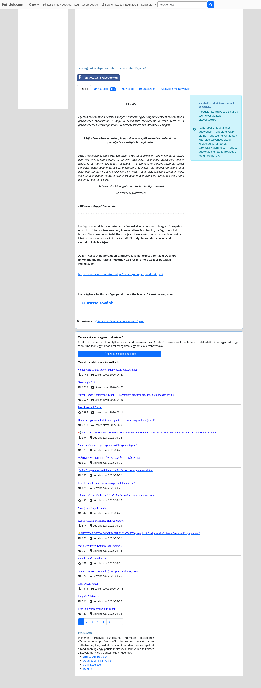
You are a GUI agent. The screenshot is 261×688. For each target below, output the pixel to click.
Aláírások (105, 89)
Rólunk (87, 668)
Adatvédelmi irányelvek (175, 89)
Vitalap (128, 89)
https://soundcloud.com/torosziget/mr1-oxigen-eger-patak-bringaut (120, 274)
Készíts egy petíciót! (57, 4)
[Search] (182, 4)
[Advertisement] (159, 38)
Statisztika (147, 89)
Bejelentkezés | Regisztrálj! (120, 4)
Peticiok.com (12, 4)
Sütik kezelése (92, 664)
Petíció (84, 89)
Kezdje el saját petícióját (119, 354)
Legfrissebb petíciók (86, 4)
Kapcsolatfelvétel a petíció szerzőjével (119, 321)
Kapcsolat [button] (147, 4)
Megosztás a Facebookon (97, 78)
